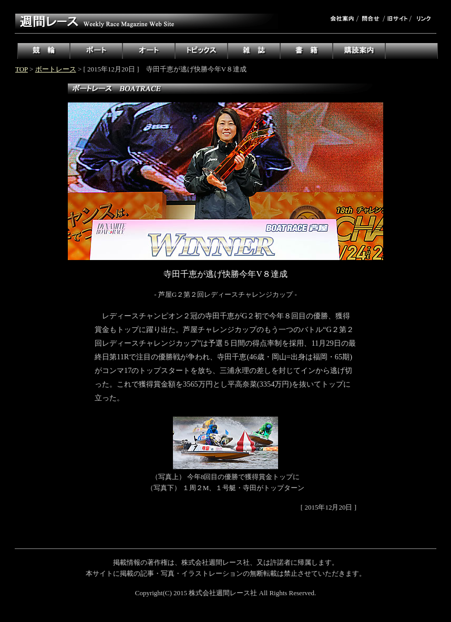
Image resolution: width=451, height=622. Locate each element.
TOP (21, 69)
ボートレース (55, 69)
